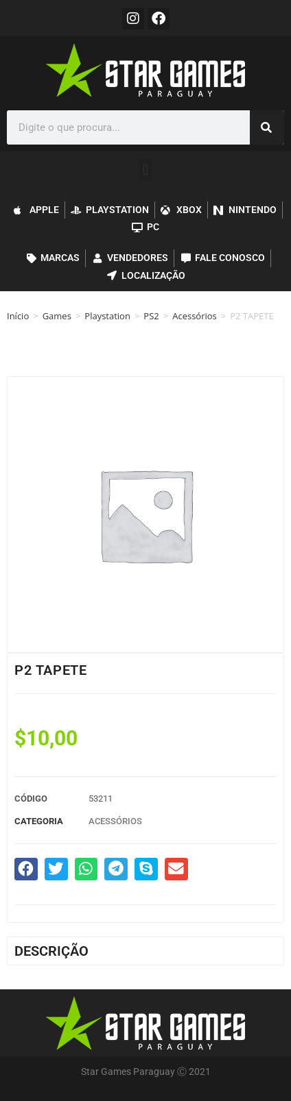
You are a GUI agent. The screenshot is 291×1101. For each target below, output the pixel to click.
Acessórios (194, 316)
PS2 (151, 316)
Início (18, 316)
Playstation (107, 316)
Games (57, 316)
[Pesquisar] (267, 127)
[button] (145, 169)
